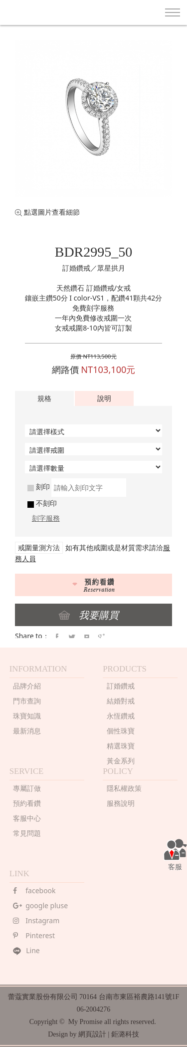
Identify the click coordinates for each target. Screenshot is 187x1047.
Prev (11, 111)
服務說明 (121, 803)
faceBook (57, 637)
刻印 (38, 486)
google (101, 637)
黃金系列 (121, 760)
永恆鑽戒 (121, 715)
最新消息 (27, 730)
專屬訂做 (27, 788)
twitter (72, 637)
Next (176, 111)
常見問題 (27, 833)
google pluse (40, 905)
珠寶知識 (27, 715)
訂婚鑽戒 (121, 686)
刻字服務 (46, 518)
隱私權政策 (124, 788)
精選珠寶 (121, 745)
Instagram (36, 920)
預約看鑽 (27, 803)
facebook (34, 890)
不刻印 (42, 503)
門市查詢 (27, 700)
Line (26, 950)
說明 (104, 398)
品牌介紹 (27, 686)
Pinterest (34, 935)
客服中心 (27, 818)
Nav (172, 12)
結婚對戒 (121, 700)
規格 (44, 398)
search (149, 13)
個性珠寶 (121, 730)
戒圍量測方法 (39, 547)
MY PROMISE (42, 11)
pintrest (87, 637)
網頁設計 (92, 1034)
